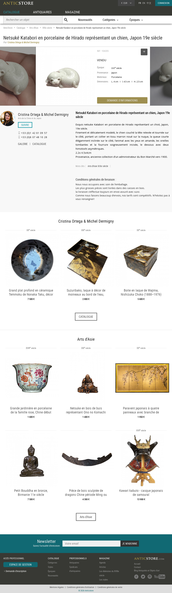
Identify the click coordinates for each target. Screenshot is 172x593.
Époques (51, 571)
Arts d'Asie (33, 27)
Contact (137, 567)
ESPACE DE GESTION (20, 564)
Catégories (52, 562)
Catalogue (21, 27)
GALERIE (23, 144)
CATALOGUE (11, 12)
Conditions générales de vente (109, 587)
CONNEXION (163, 3)
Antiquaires (74, 562)
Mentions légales (57, 587)
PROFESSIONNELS (78, 558)
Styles (50, 566)
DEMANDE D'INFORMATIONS (122, 100)
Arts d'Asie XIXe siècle (98, 166)
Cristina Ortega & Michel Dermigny (43, 114)
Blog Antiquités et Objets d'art (147, 570)
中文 (149, 3)
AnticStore (7, 27)
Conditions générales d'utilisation (80, 587)
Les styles (103, 579)
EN (143, 3)
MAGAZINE (72, 12)
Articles (102, 566)
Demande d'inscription (16, 571)
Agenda (102, 562)
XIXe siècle (47, 27)
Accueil (137, 563)
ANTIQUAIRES (42, 12)
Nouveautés (85, 20)
